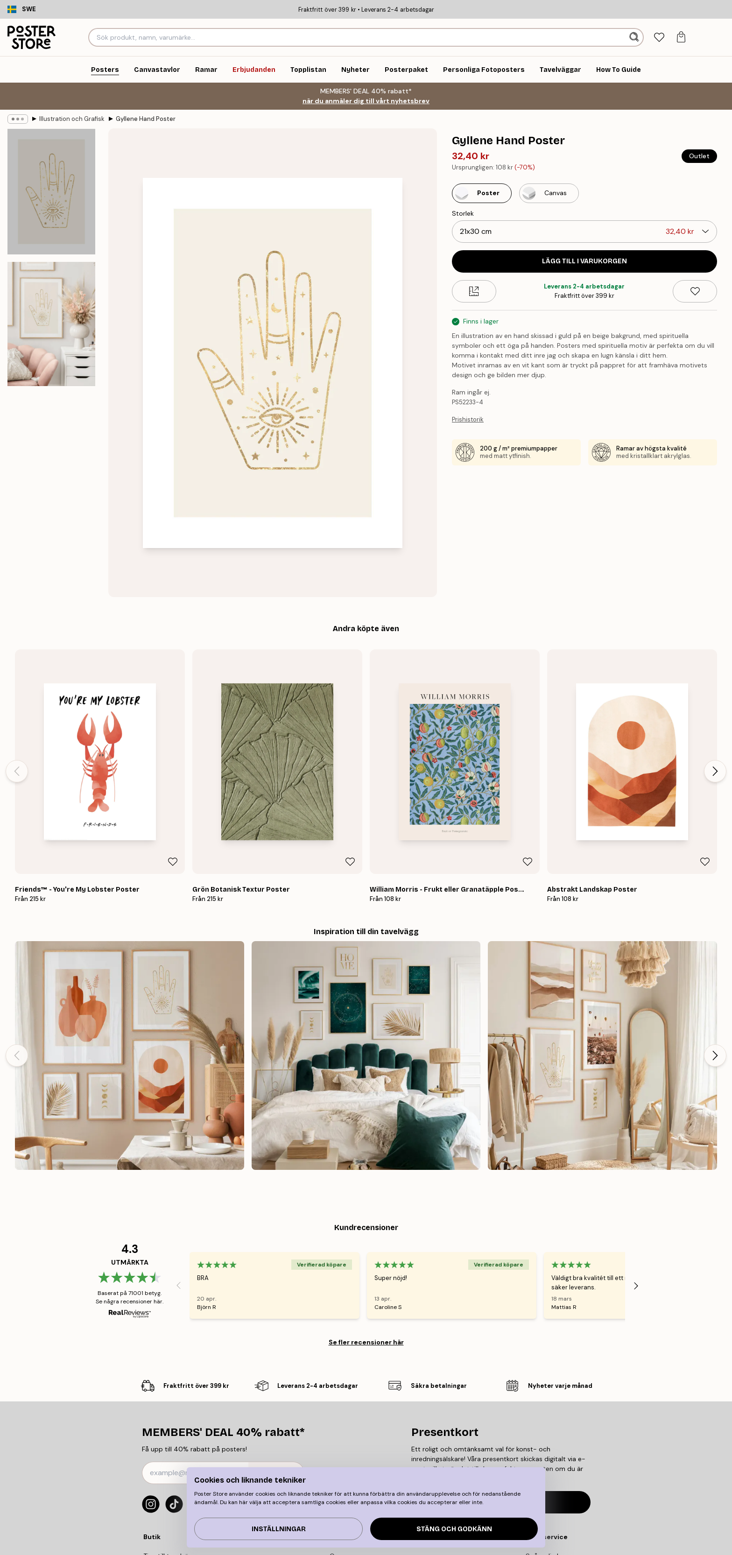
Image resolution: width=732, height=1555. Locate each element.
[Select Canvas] (549, 193)
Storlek (463, 213)
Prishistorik (468, 419)
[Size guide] (474, 291)
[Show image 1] (51, 191)
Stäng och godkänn (454, 1529)
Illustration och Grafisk (72, 119)
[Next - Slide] (715, 771)
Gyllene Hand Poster (146, 119)
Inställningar (279, 1529)
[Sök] (635, 37)
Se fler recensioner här (366, 1342)
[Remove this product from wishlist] (695, 291)
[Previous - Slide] (17, 771)
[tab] (659, 37)
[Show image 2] (51, 324)
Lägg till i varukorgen (584, 261)
